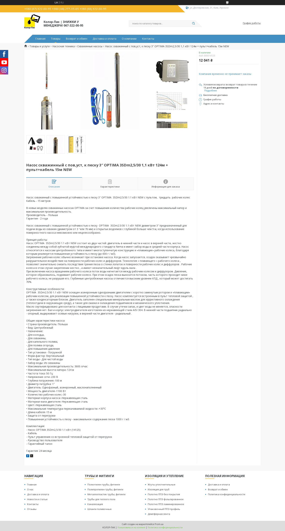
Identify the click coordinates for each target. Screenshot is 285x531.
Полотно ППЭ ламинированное (166, 504)
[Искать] (193, 23)
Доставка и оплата (104, 38)
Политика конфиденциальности (226, 494)
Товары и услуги (39, 46)
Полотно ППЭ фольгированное (166, 499)
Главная (40, 38)
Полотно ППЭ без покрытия (164, 494)
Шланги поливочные (99, 509)
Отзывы (32, 509)
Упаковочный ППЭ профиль (164, 509)
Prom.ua (159, 524)
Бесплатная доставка (215, 95)
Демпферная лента (159, 514)
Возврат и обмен (76, 38)
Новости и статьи (37, 499)
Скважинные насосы (89, 46)
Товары (55, 38)
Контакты (148, 38)
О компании (129, 38)
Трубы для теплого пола (101, 499)
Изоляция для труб (158, 489)
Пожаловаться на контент (131, 527)
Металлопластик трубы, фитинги (106, 494)
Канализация (95, 504)
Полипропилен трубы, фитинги (105, 489)
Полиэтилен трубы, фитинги (103, 484)
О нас (30, 489)
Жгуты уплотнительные (161, 484)
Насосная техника (63, 46)
